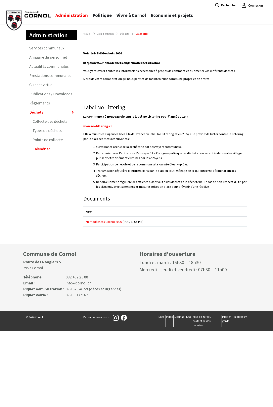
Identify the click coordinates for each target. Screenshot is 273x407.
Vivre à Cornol (131, 15)
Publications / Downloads (50, 166)
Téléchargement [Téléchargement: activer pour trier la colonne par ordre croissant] (200, 284)
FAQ (188, 392)
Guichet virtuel (41, 157)
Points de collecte (47, 212)
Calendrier (45, 222)
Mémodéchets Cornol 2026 (104, 294)
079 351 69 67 (77, 370)
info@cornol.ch (78, 358)
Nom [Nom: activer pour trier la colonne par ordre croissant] (89, 284)
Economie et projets (172, 15)
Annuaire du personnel (48, 129)
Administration (71, 15)
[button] (226, 5)
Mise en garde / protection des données (202, 397)
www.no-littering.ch (99, 199)
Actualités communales (48, 138)
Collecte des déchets (49, 193)
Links (161, 392)
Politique (102, 15)
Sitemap (179, 392)
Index (169, 392)
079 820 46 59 (77, 364)
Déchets (36, 184)
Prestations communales (50, 147)
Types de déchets (47, 203)
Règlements (39, 175)
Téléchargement (216, 295)
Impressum (240, 392)
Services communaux (46, 120)
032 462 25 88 (77, 352)
